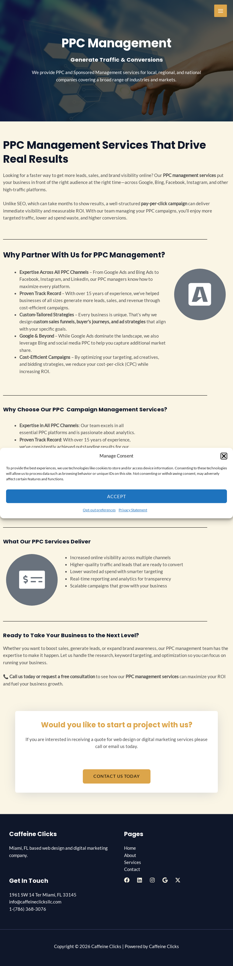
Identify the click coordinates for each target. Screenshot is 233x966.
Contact (132, 869)
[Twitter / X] (178, 880)
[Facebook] (127, 880)
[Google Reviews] (165, 880)
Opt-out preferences (99, 510)
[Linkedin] (139, 880)
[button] (224, 456)
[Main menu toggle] (220, 11)
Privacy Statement (133, 510)
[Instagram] (152, 880)
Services (132, 862)
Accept (116, 496)
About (130, 855)
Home (130, 848)
